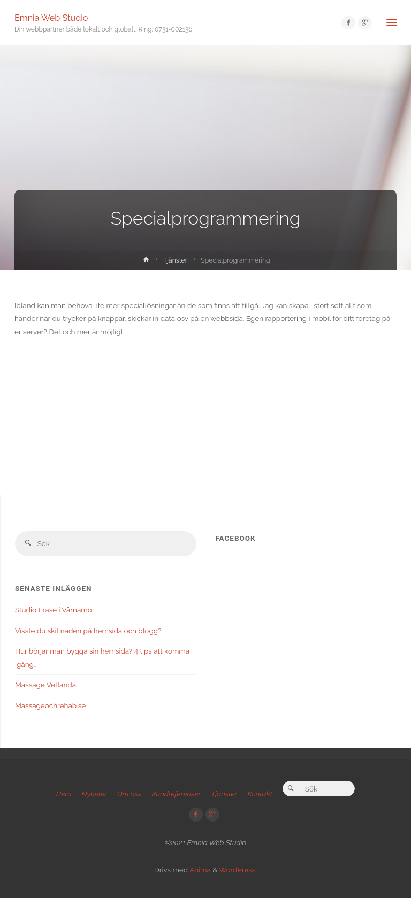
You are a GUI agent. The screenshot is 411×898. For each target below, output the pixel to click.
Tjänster (175, 260)
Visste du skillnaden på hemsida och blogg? (88, 630)
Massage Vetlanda (45, 684)
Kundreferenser (176, 793)
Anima (199, 869)
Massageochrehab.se (50, 705)
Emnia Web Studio (51, 17)
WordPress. (238, 869)
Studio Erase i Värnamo (53, 609)
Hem (64, 793)
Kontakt (259, 793)
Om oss (129, 793)
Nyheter (93, 793)
